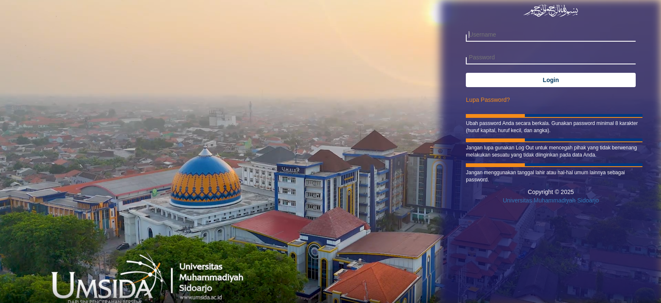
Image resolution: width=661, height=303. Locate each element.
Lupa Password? (488, 99)
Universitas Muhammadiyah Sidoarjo (551, 200)
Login (551, 80)
